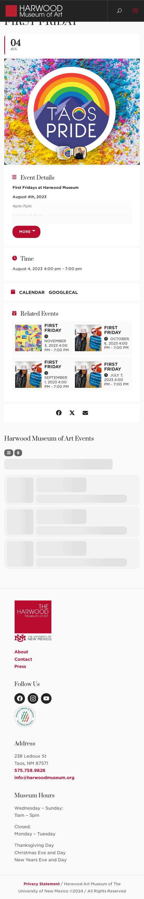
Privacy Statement (42, 884)
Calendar (32, 292)
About (21, 651)
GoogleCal (63, 292)
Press (20, 666)
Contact (23, 659)
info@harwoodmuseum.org (44, 777)
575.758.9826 (29, 770)
